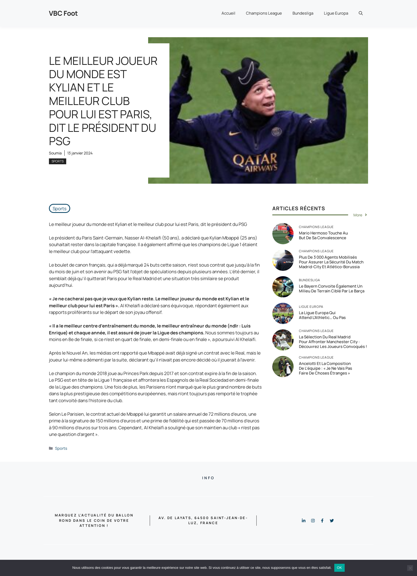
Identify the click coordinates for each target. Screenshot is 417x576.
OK (339, 568)
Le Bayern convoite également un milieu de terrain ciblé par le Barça (331, 288)
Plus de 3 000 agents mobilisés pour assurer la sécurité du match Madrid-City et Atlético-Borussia (331, 262)
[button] (360, 13)
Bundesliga (303, 13)
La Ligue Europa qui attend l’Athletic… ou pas (322, 315)
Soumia (55, 152)
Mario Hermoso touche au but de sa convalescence (323, 235)
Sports (58, 161)
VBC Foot (63, 13)
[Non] (410, 568)
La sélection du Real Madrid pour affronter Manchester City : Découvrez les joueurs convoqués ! (333, 341)
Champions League (264, 13)
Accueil (228, 13)
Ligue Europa (336, 13)
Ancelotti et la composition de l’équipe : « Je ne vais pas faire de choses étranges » (325, 368)
